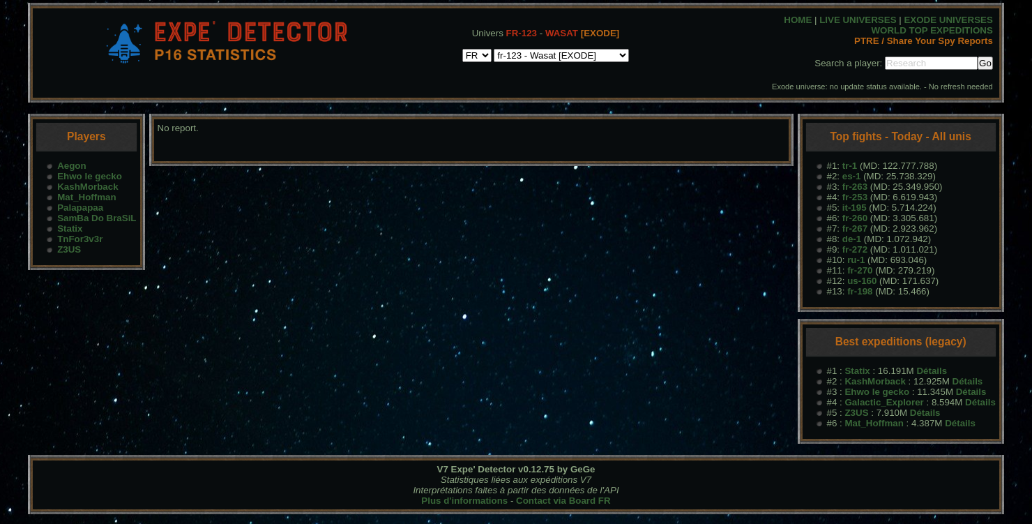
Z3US (69, 249)
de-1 (851, 239)
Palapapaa (80, 207)
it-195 (854, 207)
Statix (69, 228)
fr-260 (854, 218)
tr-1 (849, 165)
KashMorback (87, 186)
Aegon (71, 165)
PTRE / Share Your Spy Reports (923, 41)
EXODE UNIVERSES (948, 20)
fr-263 (854, 186)
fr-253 (854, 197)
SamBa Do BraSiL (96, 218)
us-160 (862, 281)
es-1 (851, 176)
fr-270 (859, 270)
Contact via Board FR (563, 500)
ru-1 (856, 260)
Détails (931, 371)
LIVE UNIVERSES (857, 20)
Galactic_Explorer (883, 402)
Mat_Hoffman (86, 197)
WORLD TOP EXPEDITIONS (932, 30)
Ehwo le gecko (89, 176)
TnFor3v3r (80, 239)
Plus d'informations (464, 500)
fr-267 (854, 228)
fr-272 (854, 249)
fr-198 (859, 291)
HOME (798, 20)
